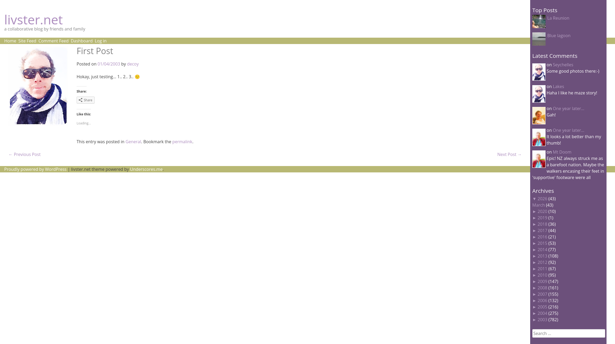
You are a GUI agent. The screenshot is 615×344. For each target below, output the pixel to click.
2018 (542, 224)
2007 (542, 294)
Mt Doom (562, 152)
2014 (542, 249)
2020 (542, 211)
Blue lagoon (558, 35)
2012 (542, 262)
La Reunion (558, 18)
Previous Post (24, 154)
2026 (542, 199)
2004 (542, 313)
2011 (542, 269)
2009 (542, 281)
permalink (182, 142)
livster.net (33, 19)
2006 (542, 300)
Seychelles (563, 65)
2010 (542, 275)
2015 (542, 243)
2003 (542, 320)
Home (10, 41)
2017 (542, 230)
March (538, 205)
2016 (542, 237)
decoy (133, 64)
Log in (101, 41)
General (133, 142)
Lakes (558, 86)
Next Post (509, 154)
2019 (542, 218)
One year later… (569, 108)
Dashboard (82, 41)
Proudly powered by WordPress (35, 169)
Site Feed (27, 41)
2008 (542, 288)
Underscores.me (146, 169)
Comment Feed (53, 41)
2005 (542, 307)
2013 (542, 256)
